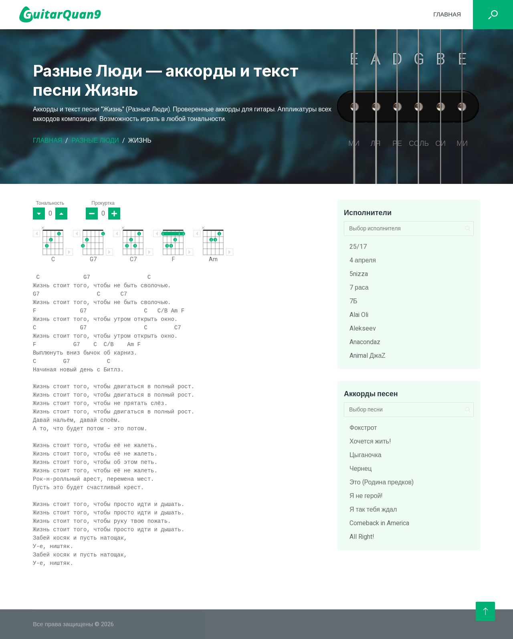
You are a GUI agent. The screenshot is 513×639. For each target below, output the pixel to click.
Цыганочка (365, 455)
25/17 (358, 247)
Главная (447, 14)
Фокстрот (363, 428)
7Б (353, 301)
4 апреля (362, 260)
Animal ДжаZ (367, 356)
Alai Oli (358, 315)
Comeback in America (379, 523)
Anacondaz (364, 342)
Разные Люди (95, 140)
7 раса (359, 287)
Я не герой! (366, 496)
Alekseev (362, 328)
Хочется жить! (370, 441)
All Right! (361, 537)
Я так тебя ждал (373, 509)
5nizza (358, 274)
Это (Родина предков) (381, 482)
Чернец (360, 469)
